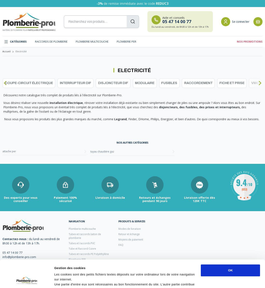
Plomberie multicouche (92, 41)
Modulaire (144, 83)
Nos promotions (250, 41)
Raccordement (198, 83)
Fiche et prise (232, 83)
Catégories (15, 42)
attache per (9, 151)
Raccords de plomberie (51, 41)
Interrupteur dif (75, 83)
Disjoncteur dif (113, 83)
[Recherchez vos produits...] (101, 21)
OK (230, 244)
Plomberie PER (126, 41)
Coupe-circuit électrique (29, 83)
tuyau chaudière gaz (102, 151)
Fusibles (169, 83)
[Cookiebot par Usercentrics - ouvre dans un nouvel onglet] (27, 280)
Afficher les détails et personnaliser (80, 280)
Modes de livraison (129, 229)
